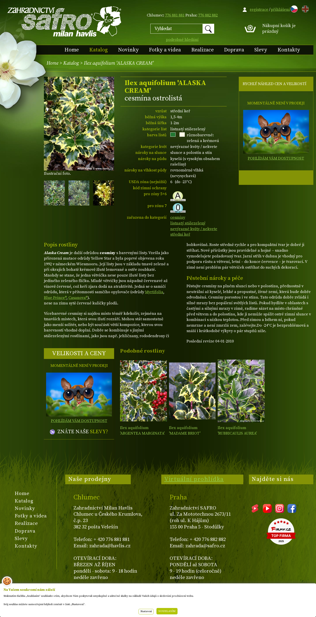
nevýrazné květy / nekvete (193, 228)
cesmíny (177, 217)
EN (304, 8)
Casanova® (78, 297)
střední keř (180, 234)
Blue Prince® (55, 297)
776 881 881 (175, 15)
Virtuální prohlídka (194, 479)
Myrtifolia (154, 292)
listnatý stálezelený (187, 223)
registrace (259, 9)
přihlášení (280, 9)
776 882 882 (208, 15)
